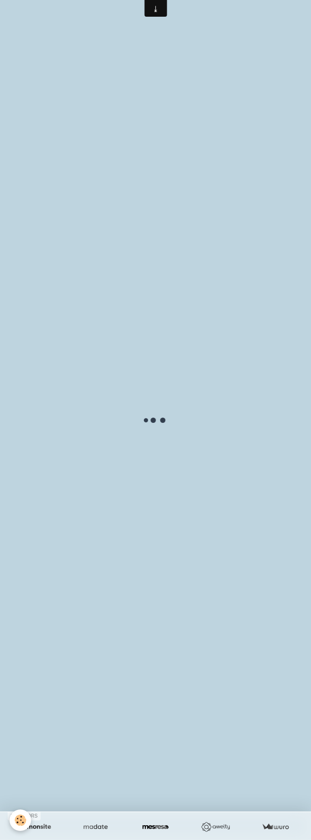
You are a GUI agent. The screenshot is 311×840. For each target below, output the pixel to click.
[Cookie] (20, 820)
